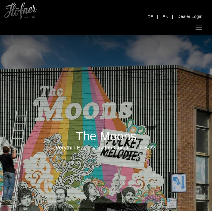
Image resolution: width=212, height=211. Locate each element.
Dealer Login (189, 16)
